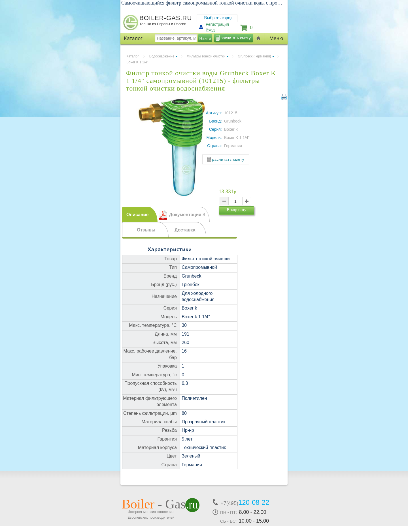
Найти (205, 38)
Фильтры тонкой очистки (206, 56)
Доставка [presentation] (185, 229)
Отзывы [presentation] (146, 229)
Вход (210, 30)
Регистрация (217, 24)
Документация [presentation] (187, 214)
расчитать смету (235, 38)
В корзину (247, 220)
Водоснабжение (162, 56)
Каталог (132, 56)
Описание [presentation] (137, 214)
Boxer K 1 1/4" (137, 62)
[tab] (140, 214)
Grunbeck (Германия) (254, 56)
